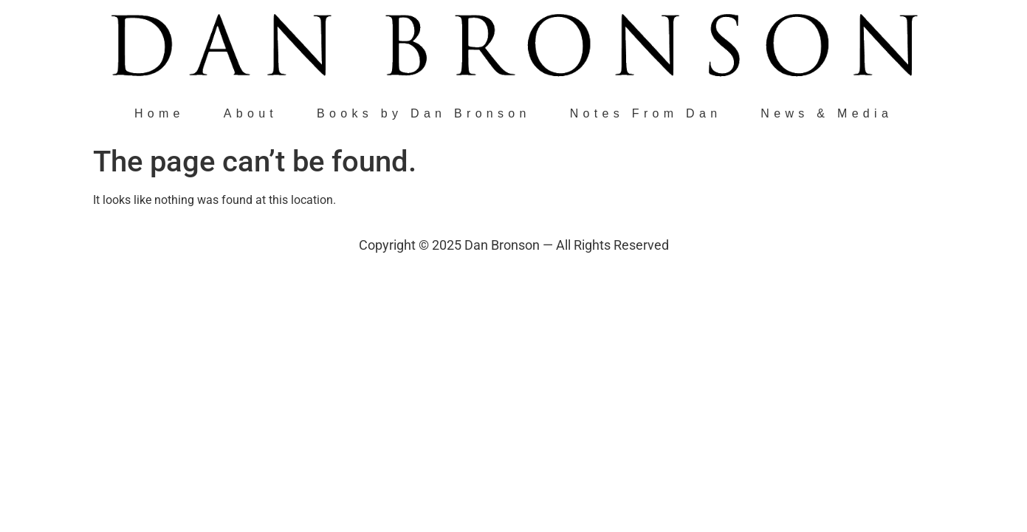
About (251, 113)
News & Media (826, 113)
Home (159, 113)
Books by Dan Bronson (424, 113)
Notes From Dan (646, 113)
